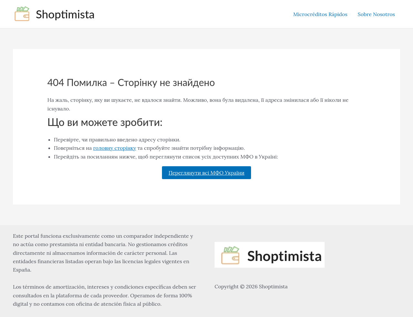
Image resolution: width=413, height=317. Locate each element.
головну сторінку (114, 148)
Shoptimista (65, 14)
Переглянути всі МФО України (206, 172)
